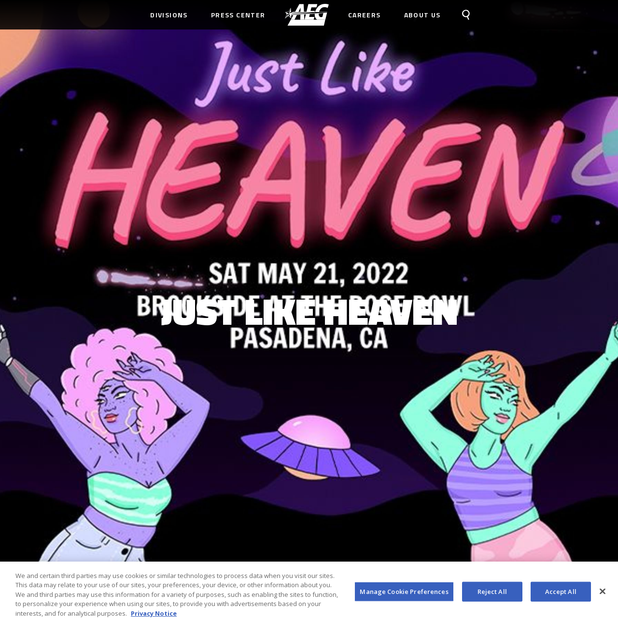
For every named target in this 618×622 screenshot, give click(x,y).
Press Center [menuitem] (238, 15)
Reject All (492, 594)
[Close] (602, 594)
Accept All (560, 594)
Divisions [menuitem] (169, 15)
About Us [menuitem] (422, 15)
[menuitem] (307, 14)
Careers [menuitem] (364, 15)
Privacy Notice (154, 616)
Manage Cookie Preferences (404, 594)
